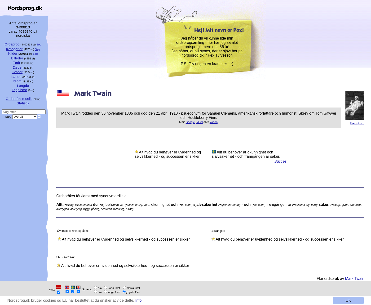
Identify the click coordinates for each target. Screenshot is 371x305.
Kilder (13, 53)
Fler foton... (357, 123)
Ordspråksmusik (19, 99)
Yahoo (214, 122)
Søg (38, 44)
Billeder (17, 58)
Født (16, 63)
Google (190, 122)
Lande (16, 77)
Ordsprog (11, 44)
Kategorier (14, 49)
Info (138, 301)
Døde (17, 67)
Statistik (23, 103)
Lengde (23, 86)
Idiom (17, 81)
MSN (199, 122)
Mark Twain (354, 279)
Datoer (17, 72)
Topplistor (19, 90)
